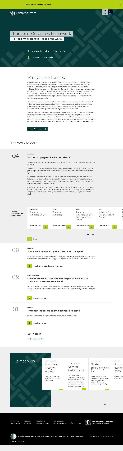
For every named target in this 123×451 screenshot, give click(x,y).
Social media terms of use (66, 443)
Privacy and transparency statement (46, 443)
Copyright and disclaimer (26, 443)
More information (38, 129)
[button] (88, 237)
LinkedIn (13, 447)
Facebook (21, 447)
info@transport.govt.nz (35, 345)
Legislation (79, 443)
